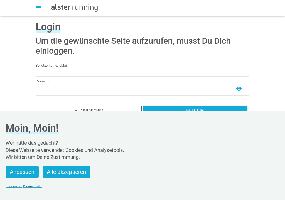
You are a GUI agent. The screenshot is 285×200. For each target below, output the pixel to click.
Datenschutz (32, 186)
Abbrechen (89, 111)
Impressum (14, 186)
